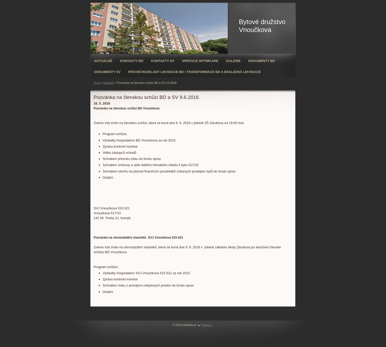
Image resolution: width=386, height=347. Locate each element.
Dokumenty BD (261, 61)
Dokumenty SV (107, 72)
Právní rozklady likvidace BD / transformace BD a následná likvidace (194, 72)
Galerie (233, 61)
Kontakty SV (162, 61)
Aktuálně (103, 61)
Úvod (97, 82)
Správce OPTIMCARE (200, 61)
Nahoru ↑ (208, 324)
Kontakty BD (131, 61)
